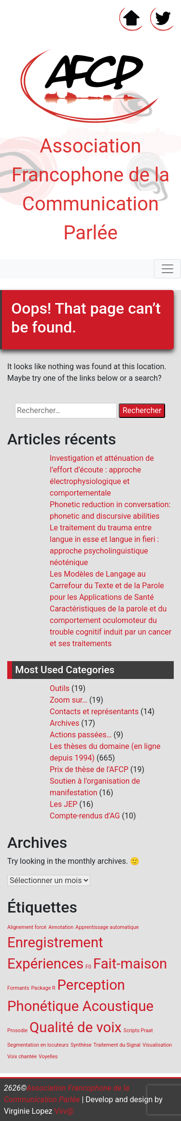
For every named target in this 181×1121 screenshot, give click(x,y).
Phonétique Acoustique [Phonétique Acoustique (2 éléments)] (80, 1006)
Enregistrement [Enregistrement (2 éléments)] (55, 942)
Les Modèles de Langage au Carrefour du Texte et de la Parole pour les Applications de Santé (107, 585)
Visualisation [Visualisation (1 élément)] (157, 1045)
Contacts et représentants (94, 711)
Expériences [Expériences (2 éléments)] (45, 963)
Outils (60, 688)
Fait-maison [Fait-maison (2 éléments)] (130, 963)
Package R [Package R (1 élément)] (43, 988)
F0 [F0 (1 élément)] (88, 967)
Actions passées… (80, 734)
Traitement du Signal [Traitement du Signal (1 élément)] (117, 1045)
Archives (64, 723)
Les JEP (63, 804)
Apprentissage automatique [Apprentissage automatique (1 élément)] (107, 927)
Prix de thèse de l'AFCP (89, 769)
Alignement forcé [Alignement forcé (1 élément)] (26, 927)
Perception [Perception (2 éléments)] (91, 985)
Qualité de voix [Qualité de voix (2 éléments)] (75, 1027)
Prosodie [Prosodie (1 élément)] (17, 1030)
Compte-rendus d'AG (85, 815)
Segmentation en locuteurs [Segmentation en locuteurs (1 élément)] (38, 1045)
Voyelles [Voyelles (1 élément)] (48, 1056)
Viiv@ (63, 1111)
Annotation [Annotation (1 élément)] (60, 927)
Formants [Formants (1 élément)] (18, 988)
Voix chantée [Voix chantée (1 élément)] (22, 1056)
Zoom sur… (68, 700)
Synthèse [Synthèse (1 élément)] (80, 1045)
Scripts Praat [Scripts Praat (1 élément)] (138, 1030)
